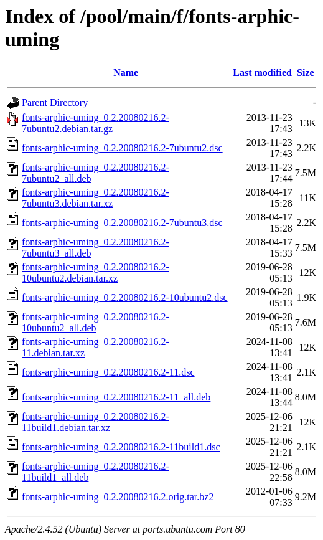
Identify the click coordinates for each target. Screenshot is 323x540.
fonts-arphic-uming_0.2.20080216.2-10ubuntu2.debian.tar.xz (95, 272)
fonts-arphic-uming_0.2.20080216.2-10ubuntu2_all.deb (95, 322)
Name (125, 72)
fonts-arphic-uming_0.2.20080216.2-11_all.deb (116, 397)
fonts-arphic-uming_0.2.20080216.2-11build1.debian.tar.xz (95, 422)
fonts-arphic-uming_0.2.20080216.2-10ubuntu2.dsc (125, 297)
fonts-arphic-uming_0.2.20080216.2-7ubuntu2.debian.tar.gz (95, 123)
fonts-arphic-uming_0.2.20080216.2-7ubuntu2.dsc (122, 148)
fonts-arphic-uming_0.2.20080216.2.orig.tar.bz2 (117, 496)
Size (305, 72)
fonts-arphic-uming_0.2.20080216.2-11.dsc (108, 372)
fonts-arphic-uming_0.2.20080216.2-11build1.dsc (121, 447)
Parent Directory (55, 102)
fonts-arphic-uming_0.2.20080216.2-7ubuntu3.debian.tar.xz (95, 198)
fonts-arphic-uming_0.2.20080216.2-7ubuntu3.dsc (122, 222)
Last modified (262, 72)
